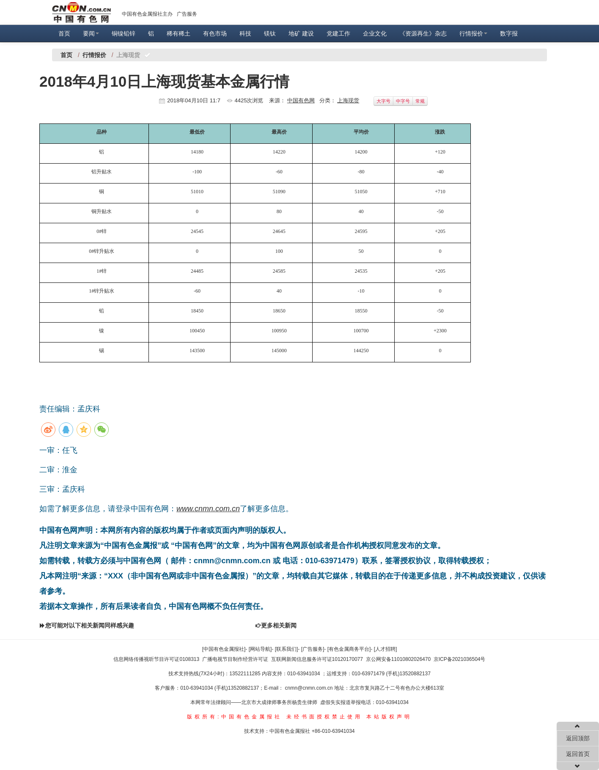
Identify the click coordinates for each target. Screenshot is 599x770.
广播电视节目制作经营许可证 (235, 659)
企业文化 (375, 33)
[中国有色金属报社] (224, 649)
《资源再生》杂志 (423, 33)
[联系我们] (286, 649)
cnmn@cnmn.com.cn (309, 688)
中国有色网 (301, 100)
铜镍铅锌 (123, 33)
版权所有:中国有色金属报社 (234, 717)
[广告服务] (312, 649)
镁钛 (270, 33)
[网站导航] (260, 649)
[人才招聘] (385, 649)
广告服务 (187, 14)
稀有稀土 (178, 33)
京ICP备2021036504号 (460, 659)
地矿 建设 (301, 33)
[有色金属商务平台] (349, 649)
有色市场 (215, 33)
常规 (420, 101)
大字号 (383, 101)
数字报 (509, 33)
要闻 (91, 33)
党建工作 (338, 33)
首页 (64, 33)
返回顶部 (578, 738)
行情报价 (473, 33)
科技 (245, 33)
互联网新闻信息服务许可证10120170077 (317, 659)
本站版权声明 (389, 717)
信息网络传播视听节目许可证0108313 (156, 659)
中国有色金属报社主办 (147, 14)
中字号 (403, 101)
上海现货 (348, 100)
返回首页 (578, 754)
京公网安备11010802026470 (398, 659)
